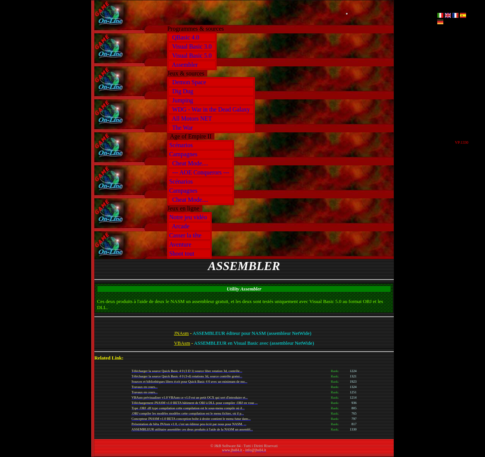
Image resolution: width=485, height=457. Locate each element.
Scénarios (182, 145)
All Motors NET (192, 118)
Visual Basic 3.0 (191, 46)
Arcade (180, 226)
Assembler (185, 64)
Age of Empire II (190, 136)
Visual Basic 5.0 (191, 55)
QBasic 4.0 (185, 37)
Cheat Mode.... (190, 163)
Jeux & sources (187, 73)
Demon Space (189, 82)
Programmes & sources (197, 28)
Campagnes (184, 154)
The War (182, 127)
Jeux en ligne (184, 208)
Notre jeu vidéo (189, 217)
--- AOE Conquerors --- (200, 172)
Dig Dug (182, 91)
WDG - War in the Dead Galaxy (211, 109)
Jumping (182, 100)
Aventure (181, 244)
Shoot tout (183, 253)
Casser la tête (186, 235)
